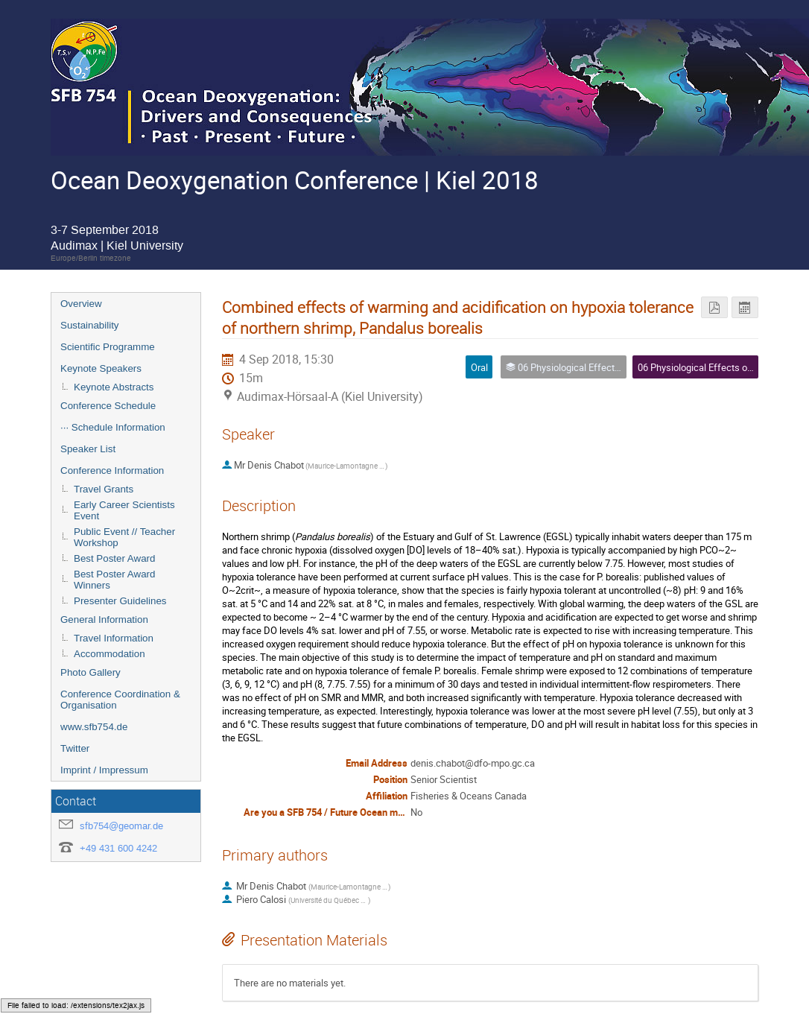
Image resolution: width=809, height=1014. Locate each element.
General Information (104, 619)
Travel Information (113, 638)
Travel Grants (103, 489)
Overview (81, 303)
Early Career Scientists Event (124, 510)
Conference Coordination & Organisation (120, 699)
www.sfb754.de (93, 726)
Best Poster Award (114, 558)
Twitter (74, 748)
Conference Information (112, 470)
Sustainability (89, 325)
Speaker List (87, 448)
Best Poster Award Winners (114, 579)
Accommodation (109, 653)
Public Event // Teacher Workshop (124, 537)
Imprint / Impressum (104, 770)
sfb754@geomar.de (121, 826)
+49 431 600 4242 (118, 848)
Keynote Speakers (101, 368)
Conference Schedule (108, 405)
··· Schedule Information (112, 427)
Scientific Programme (107, 346)
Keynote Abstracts (113, 387)
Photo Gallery (90, 672)
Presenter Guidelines (120, 600)
